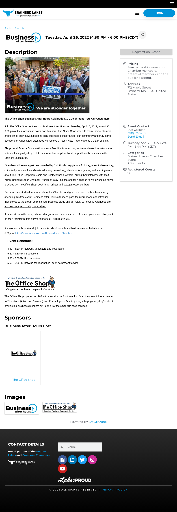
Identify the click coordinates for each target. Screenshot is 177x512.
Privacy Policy (115, 489)
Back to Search (14, 28)
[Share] (142, 35)
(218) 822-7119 (137, 133)
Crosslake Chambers (35, 455)
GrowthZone (97, 422)
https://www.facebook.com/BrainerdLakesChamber (43, 233)
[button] (172, 3)
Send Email (136, 136)
